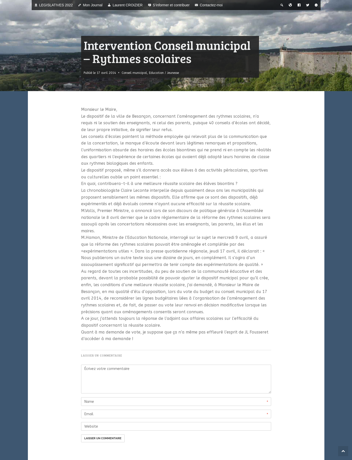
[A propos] (316, 5)
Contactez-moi (211, 5)
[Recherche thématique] (281, 5)
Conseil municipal (134, 73)
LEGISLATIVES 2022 (56, 5)
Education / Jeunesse (164, 73)
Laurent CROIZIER (127, 5)
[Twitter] (307, 5)
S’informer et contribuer (171, 5)
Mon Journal (92, 5)
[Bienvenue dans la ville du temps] (290, 5)
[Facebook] (299, 5)
